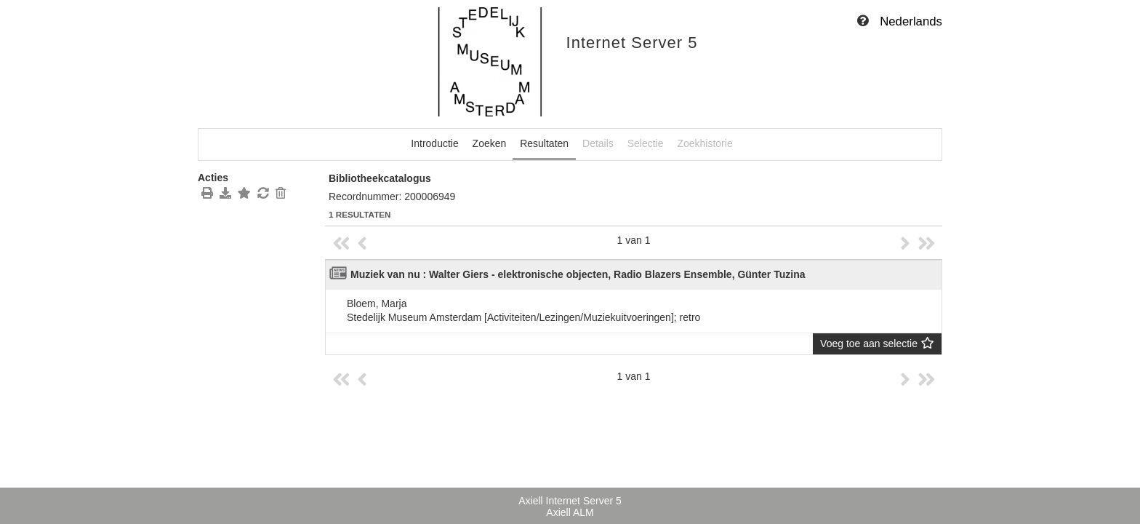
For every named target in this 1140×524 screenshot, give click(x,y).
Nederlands (911, 21)
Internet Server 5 (632, 42)
